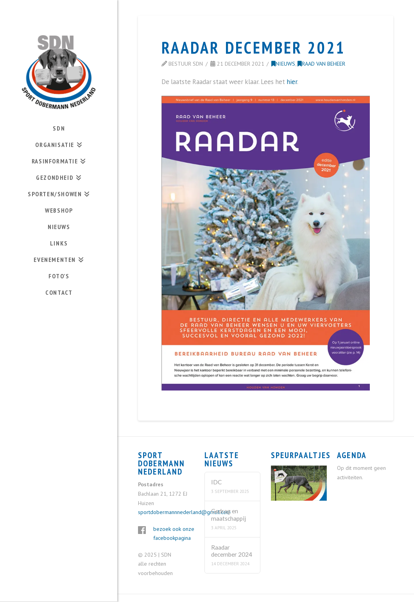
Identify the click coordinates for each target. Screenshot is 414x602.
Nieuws (283, 63)
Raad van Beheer (321, 63)
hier (292, 81)
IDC (216, 482)
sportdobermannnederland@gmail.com (184, 512)
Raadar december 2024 (231, 551)
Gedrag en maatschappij (228, 514)
